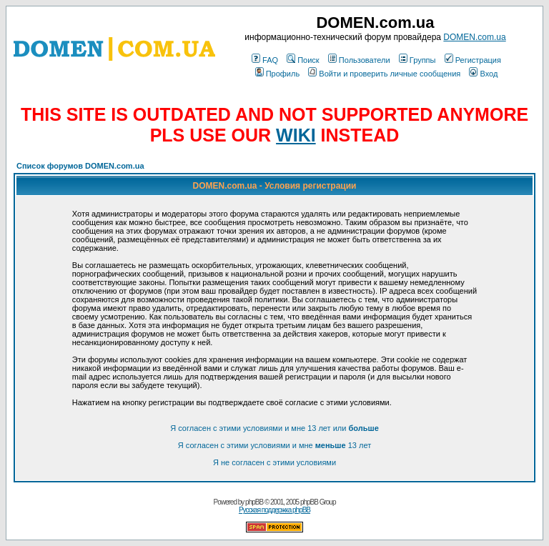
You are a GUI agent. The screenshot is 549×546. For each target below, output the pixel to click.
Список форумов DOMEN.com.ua (80, 166)
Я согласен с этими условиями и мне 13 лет (274, 445)
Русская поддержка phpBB (274, 510)
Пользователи (359, 60)
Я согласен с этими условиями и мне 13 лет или (274, 428)
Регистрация (473, 60)
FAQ (265, 60)
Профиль (277, 73)
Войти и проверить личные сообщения (384, 73)
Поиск (303, 60)
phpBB (254, 502)
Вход (483, 73)
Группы (417, 60)
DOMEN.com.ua (474, 37)
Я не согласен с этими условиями (274, 462)
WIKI (296, 135)
